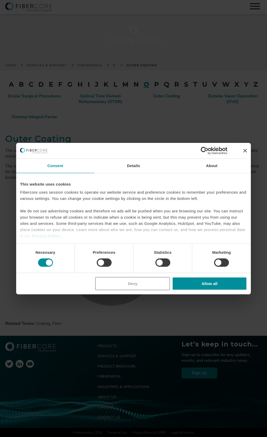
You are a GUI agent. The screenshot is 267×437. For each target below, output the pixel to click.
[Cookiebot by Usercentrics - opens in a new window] (204, 150)
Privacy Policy (46, 236)
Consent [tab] (55, 165)
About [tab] (211, 165)
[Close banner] (245, 150)
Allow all (209, 283)
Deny (133, 283)
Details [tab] (133, 165)
